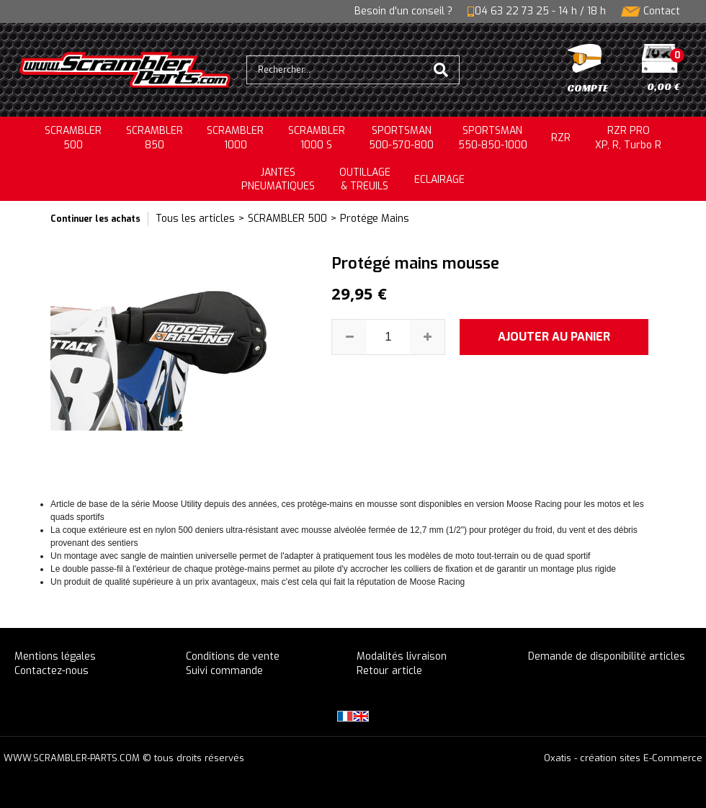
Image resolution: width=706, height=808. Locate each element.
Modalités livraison (402, 656)
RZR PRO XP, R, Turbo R (628, 138)
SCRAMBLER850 (154, 138)
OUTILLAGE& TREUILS (364, 180)
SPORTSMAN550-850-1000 (492, 138)
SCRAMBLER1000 (235, 138)
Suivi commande (224, 671)
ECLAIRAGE (439, 180)
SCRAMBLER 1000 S (316, 138)
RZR (561, 138)
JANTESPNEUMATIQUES (278, 180)
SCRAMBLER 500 (287, 218)
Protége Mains (374, 218)
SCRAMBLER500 (73, 138)
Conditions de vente (233, 656)
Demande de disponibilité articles (606, 656)
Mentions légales (55, 656)
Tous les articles (195, 218)
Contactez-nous (51, 671)
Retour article (389, 671)
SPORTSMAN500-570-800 (401, 138)
